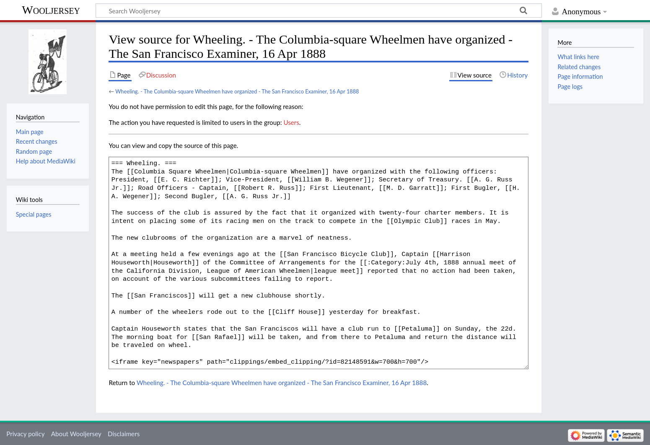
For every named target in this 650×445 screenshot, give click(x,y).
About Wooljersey (76, 433)
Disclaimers (124, 433)
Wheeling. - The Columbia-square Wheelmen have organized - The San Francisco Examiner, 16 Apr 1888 (237, 91)
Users (291, 122)
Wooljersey (51, 9)
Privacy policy (25, 433)
